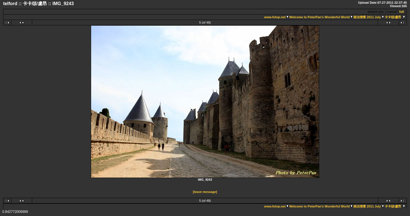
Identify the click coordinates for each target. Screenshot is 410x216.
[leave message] (205, 192)
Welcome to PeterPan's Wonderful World (319, 17)
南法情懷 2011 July (367, 17)
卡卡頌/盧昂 (393, 17)
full (401, 11)
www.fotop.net (275, 17)
